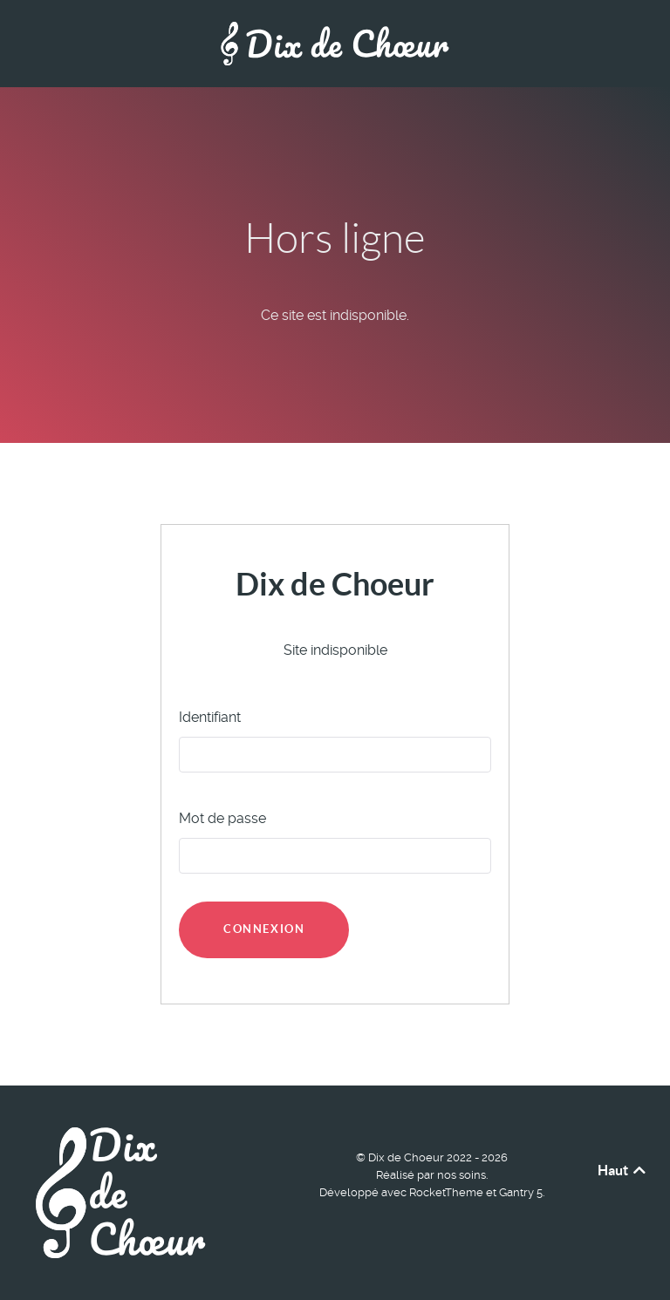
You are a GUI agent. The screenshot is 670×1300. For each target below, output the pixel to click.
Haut (623, 1170)
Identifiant (210, 717)
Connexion (263, 929)
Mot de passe (222, 818)
